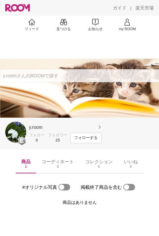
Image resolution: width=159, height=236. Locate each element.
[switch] (64, 187)
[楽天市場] (144, 8)
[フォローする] (86, 138)
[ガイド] (120, 8)
